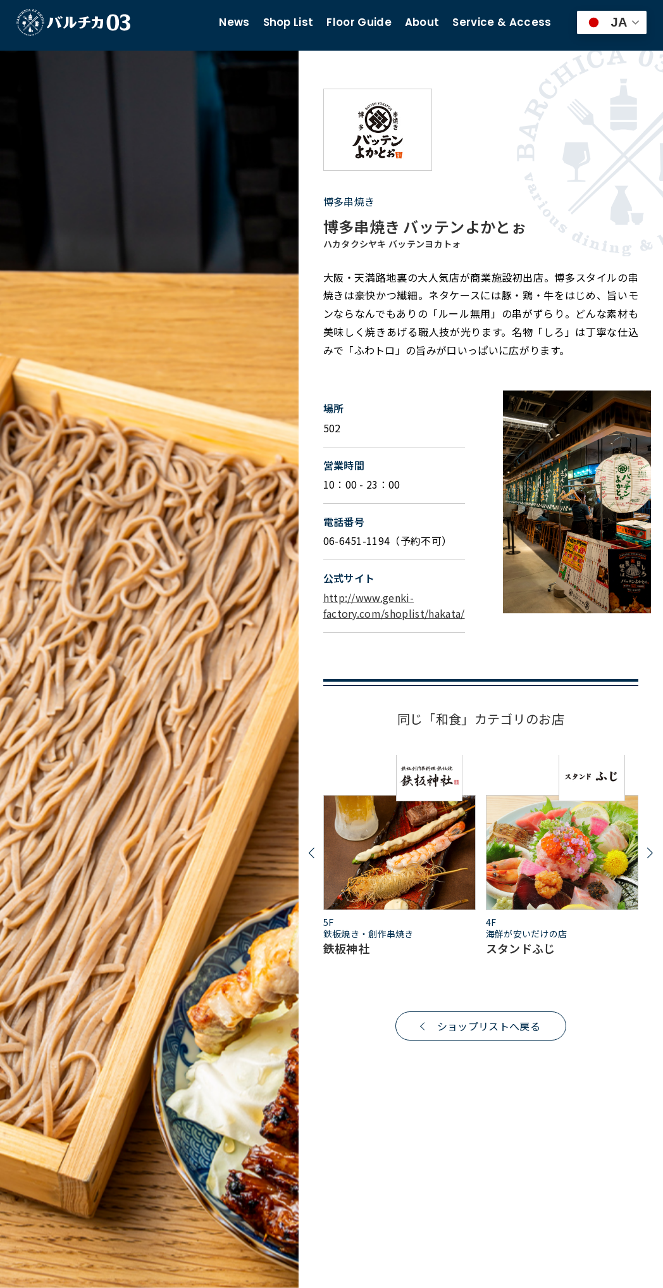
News (234, 22)
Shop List (288, 22)
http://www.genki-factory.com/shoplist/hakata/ (394, 606)
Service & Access (501, 22)
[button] (311, 854)
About (422, 22)
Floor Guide (359, 22)
